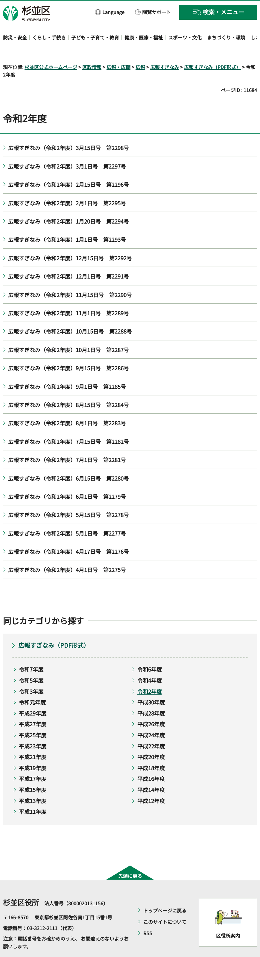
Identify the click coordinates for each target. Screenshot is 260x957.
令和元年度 (32, 685)
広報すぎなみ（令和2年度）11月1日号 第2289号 (68, 295)
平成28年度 (151, 696)
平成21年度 (32, 740)
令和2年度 (149, 674)
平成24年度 (151, 717)
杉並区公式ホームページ (51, 49)
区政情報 (91, 49)
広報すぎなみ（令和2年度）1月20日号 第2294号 (68, 204)
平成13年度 (32, 783)
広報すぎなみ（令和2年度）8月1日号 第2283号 (67, 406)
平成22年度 (151, 729)
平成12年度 (151, 783)
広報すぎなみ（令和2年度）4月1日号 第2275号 (67, 553)
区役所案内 (228, 918)
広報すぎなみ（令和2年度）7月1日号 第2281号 (67, 443)
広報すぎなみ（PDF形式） (212, 49)
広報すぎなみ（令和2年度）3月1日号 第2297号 (67, 149)
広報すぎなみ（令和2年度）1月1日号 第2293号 (68, 222)
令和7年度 (31, 652)
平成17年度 (32, 761)
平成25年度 (32, 717)
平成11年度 (32, 794)
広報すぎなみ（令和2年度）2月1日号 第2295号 (67, 185)
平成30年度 (151, 685)
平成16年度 (151, 761)
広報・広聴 (118, 49)
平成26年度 (151, 707)
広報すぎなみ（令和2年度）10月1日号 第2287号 (68, 332)
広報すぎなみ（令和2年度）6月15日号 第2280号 (68, 461)
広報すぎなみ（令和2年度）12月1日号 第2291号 (68, 259)
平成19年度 (32, 750)
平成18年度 (151, 750)
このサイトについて (164, 904)
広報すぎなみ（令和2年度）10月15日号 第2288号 (71, 314)
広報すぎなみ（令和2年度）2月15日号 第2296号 (68, 167)
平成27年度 (32, 707)
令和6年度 (149, 652)
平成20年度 (151, 740)
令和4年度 (149, 663)
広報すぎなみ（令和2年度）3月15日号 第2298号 (68, 130)
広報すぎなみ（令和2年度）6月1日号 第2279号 (67, 479)
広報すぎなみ (164, 49)
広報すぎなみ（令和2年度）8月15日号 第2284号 (68, 387)
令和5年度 (31, 663)
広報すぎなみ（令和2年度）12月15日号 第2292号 (70, 240)
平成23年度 (32, 729)
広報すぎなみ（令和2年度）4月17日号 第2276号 (68, 534)
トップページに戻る (164, 893)
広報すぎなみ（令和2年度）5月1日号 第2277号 (67, 516)
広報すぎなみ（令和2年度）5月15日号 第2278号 (68, 498)
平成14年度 (151, 772)
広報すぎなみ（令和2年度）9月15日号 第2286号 (68, 351)
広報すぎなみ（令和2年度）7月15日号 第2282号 (68, 424)
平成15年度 (32, 772)
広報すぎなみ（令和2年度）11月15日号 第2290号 (70, 277)
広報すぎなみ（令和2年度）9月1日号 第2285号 (67, 369)
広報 (140, 49)
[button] (110, 12)
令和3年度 (31, 674)
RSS (147, 916)
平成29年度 (32, 696)
